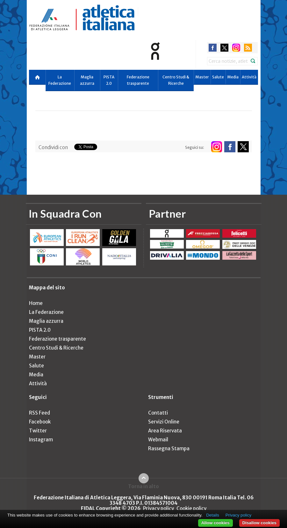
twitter (224, 48)
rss (248, 48)
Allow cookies (215, 522)
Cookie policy (191, 508)
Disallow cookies (259, 522)
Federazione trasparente (138, 80)
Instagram (41, 440)
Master (202, 77)
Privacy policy (158, 508)
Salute (218, 77)
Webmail (158, 440)
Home (36, 303)
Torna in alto (143, 486)
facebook (213, 48)
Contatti (158, 413)
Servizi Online (163, 422)
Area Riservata (165, 431)
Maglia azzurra (87, 80)
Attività (249, 77)
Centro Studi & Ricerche (175, 80)
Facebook (40, 422)
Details (212, 515)
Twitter (38, 431)
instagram (236, 48)
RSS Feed (39, 413)
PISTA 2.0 (109, 80)
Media (233, 77)
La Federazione (59, 80)
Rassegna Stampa (169, 448)
